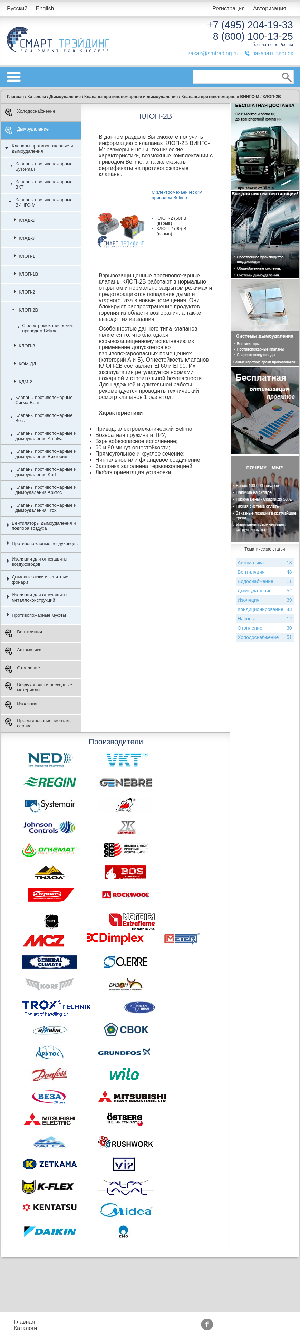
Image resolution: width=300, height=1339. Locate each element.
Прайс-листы (67, 1322)
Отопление (22, 669)
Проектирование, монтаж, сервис (38, 723)
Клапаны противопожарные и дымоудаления (42, 148)
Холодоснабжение (30, 112)
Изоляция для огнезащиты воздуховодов (39, 561)
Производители (238, 1322)
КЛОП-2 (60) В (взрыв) (171, 221)
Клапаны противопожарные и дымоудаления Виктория (45, 454)
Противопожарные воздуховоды (45, 543)
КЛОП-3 (27, 345)
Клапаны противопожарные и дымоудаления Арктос (45, 490)
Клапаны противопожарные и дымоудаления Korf (45, 472)
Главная (24, 1322)
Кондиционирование (265, 609)
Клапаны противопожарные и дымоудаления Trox (45, 508)
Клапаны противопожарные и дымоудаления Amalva (45, 436)
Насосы (265, 618)
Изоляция (21, 705)
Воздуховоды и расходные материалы (38, 687)
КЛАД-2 (27, 220)
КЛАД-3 (27, 238)
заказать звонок (272, 53)
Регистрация (228, 8)
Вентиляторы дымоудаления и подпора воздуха (44, 525)
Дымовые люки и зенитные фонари (40, 579)
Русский (17, 8)
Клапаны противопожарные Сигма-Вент (43, 400)
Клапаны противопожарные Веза (43, 418)
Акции (177, 1322)
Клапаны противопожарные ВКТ (43, 184)
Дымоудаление (27, 130)
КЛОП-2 (27, 292)
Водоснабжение (265, 581)
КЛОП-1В (28, 274)
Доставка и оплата (122, 1328)
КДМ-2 (25, 381)
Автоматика (23, 651)
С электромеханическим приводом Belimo (47, 328)
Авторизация (269, 8)
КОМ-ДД (27, 363)
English (45, 8)
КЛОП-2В (28, 310)
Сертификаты (186, 1328)
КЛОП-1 (27, 256)
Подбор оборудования (126, 1322)
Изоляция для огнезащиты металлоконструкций (39, 597)
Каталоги (25, 1328)
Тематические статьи (245, 1328)
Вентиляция (23, 633)
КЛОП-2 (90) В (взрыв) (171, 231)
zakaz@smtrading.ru (212, 53)
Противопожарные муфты (39, 615)
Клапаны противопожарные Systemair (43, 166)
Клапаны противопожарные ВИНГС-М (43, 202)
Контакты (63, 1328)
